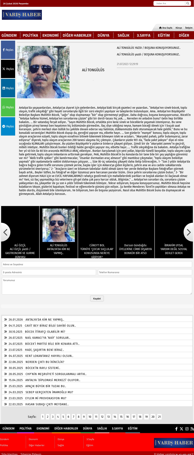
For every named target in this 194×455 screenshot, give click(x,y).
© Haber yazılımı (174, 452)
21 (159, 414)
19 (146, 414)
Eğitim (164, 35)
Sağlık (123, 35)
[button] (5, 229)
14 (114, 414)
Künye (179, 27)
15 (121, 414)
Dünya (103, 35)
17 (134, 414)
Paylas (8, 50)
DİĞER (184, 35)
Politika (30, 35)
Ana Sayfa (165, 27)
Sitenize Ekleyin (31, 452)
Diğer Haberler (77, 35)
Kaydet (97, 296)
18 (140, 414)
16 (127, 414)
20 (153, 414)
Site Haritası (10, 452)
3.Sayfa (143, 35)
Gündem (9, 35)
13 (108, 414)
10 (89, 414)
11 (96, 414)
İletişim (188, 27)
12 (102, 414)
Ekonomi (50, 35)
